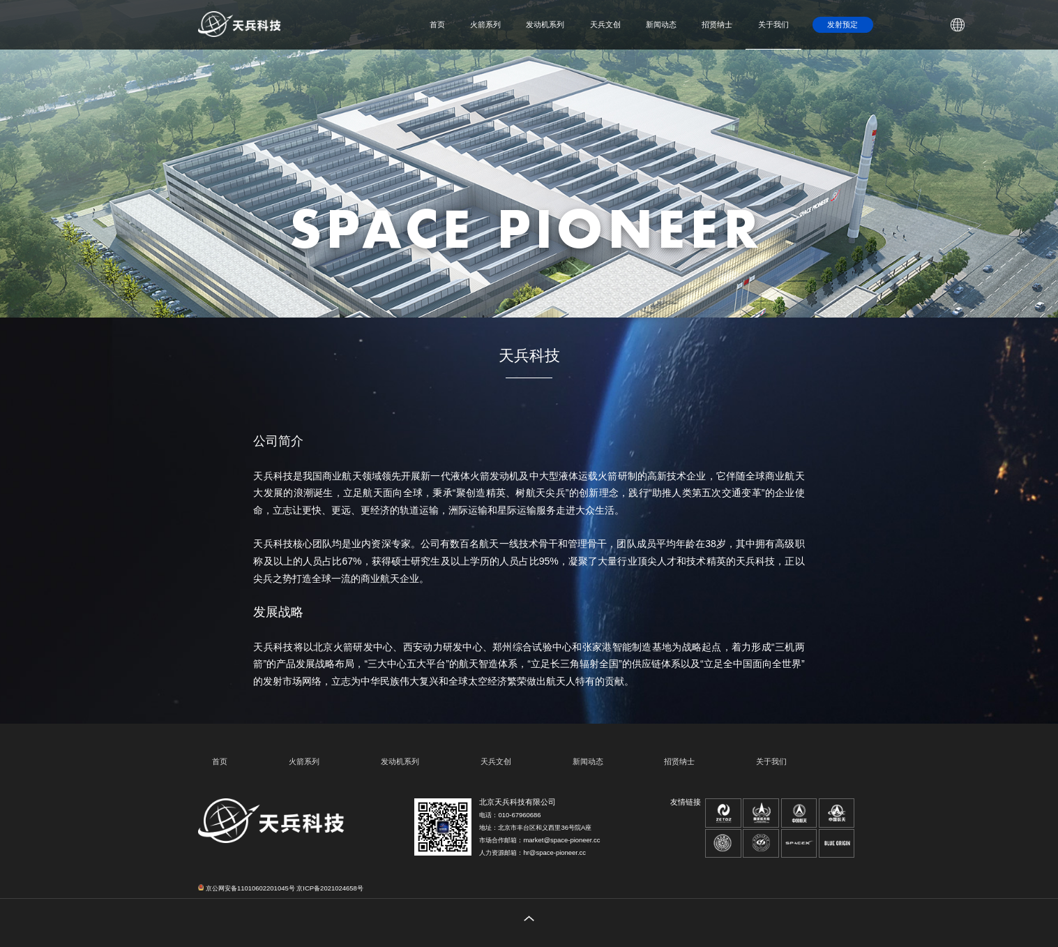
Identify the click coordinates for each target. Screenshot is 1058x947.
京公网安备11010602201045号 (246, 888)
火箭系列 (485, 24)
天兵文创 (605, 24)
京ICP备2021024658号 (329, 888)
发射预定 (842, 24)
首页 (437, 24)
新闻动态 (661, 24)
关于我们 (773, 24)
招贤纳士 (717, 24)
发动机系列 (545, 24)
